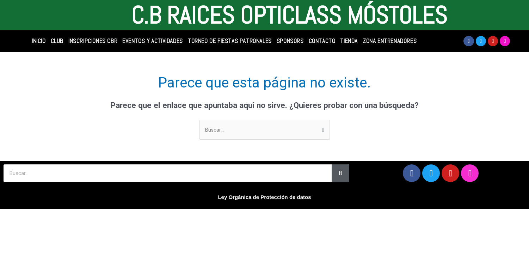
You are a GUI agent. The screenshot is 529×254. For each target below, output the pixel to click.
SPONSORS (290, 41)
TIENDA (349, 41)
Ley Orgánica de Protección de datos (264, 198)
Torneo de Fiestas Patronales (230, 41)
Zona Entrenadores (390, 41)
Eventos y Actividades (152, 41)
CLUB (57, 41)
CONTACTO (322, 41)
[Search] (340, 174)
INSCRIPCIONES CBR (92, 41)
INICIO (39, 41)
